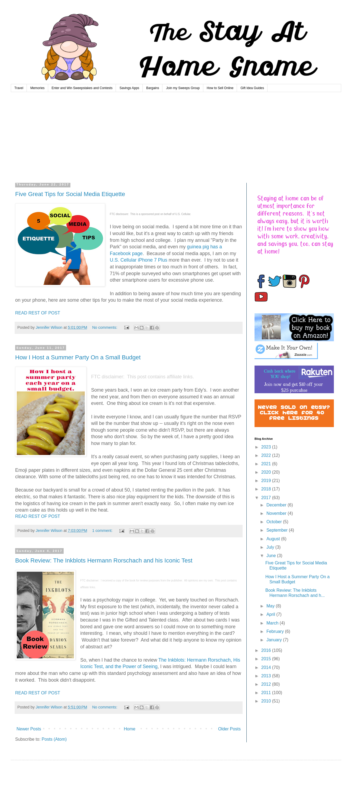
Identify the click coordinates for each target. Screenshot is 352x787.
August (273, 538)
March (273, 623)
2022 (266, 455)
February (275, 631)
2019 (266, 480)
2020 (266, 472)
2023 (266, 447)
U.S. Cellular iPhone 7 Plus (138, 260)
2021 (266, 463)
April (271, 614)
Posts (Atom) (54, 739)
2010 (266, 701)
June (271, 555)
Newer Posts (29, 729)
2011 (266, 692)
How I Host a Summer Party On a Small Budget (78, 357)
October (274, 521)
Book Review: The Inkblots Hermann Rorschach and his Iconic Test (104, 560)
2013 (266, 676)
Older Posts (229, 729)
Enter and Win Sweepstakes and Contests (82, 88)
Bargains (152, 88)
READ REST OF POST (37, 313)
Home (129, 729)
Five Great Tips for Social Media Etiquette (70, 194)
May (271, 606)
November (277, 513)
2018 (266, 489)
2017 (266, 497)
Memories (37, 88)
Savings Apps (129, 88)
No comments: (105, 327)
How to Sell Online (220, 88)
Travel (18, 88)
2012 (266, 684)
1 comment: (102, 530)
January (274, 640)
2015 (266, 658)
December (277, 505)
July (270, 547)
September (277, 530)
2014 (266, 667)
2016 (266, 650)
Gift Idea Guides (252, 88)
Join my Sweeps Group (183, 88)
